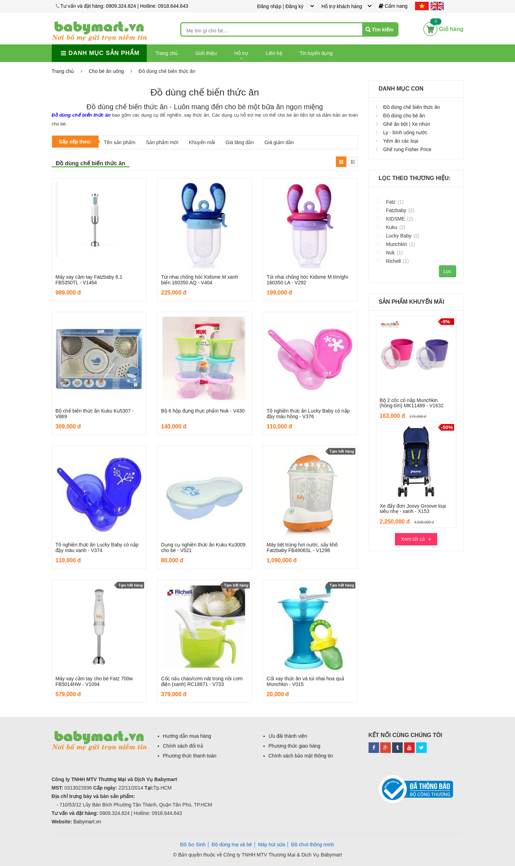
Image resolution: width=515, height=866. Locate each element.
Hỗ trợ (241, 53)
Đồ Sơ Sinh (193, 844)
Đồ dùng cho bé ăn (404, 115)
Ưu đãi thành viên (288, 736)
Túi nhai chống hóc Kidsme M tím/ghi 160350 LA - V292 (307, 279)
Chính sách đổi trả (183, 746)
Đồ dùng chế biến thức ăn (411, 107)
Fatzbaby (395, 210)
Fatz (390, 201)
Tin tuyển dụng (316, 53)
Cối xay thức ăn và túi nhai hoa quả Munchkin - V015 (305, 681)
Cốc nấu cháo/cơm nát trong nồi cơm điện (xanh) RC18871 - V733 (202, 681)
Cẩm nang (393, 6)
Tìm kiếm (383, 29)
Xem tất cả (413, 539)
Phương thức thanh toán (189, 756)
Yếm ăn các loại (400, 141)
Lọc (448, 271)
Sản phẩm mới (162, 142)
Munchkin (395, 244)
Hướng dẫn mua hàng (187, 736)
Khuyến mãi (202, 142)
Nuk (389, 252)
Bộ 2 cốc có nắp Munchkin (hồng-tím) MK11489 (409, 402)
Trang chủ (167, 53)
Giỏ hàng (451, 29)
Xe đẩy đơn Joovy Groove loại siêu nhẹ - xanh (413, 508)
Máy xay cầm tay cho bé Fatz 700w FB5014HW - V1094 (94, 681)
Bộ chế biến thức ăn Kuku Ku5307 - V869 (95, 413)
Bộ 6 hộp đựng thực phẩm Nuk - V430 (202, 411)
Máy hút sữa (271, 844)
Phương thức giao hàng (295, 746)
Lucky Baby (398, 235)
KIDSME (394, 218)
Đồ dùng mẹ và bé (232, 844)
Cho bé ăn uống (106, 71)
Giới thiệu (206, 53)
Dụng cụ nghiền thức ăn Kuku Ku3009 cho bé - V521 (203, 547)
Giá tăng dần (240, 142)
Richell (392, 261)
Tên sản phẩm (120, 142)
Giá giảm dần (279, 142)
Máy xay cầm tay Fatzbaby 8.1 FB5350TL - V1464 (89, 279)
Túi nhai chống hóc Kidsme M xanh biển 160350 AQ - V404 (199, 279)
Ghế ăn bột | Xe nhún (406, 124)
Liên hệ (274, 53)
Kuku (391, 227)
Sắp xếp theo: (75, 141)
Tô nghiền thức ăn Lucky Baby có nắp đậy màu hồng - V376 (308, 413)
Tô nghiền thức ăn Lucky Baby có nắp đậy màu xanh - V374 (97, 547)
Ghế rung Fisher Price (407, 149)
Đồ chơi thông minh (312, 844)
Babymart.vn (87, 821)
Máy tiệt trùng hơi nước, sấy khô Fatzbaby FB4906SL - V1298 (302, 547)
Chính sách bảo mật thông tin (301, 756)
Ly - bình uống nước (405, 132)
